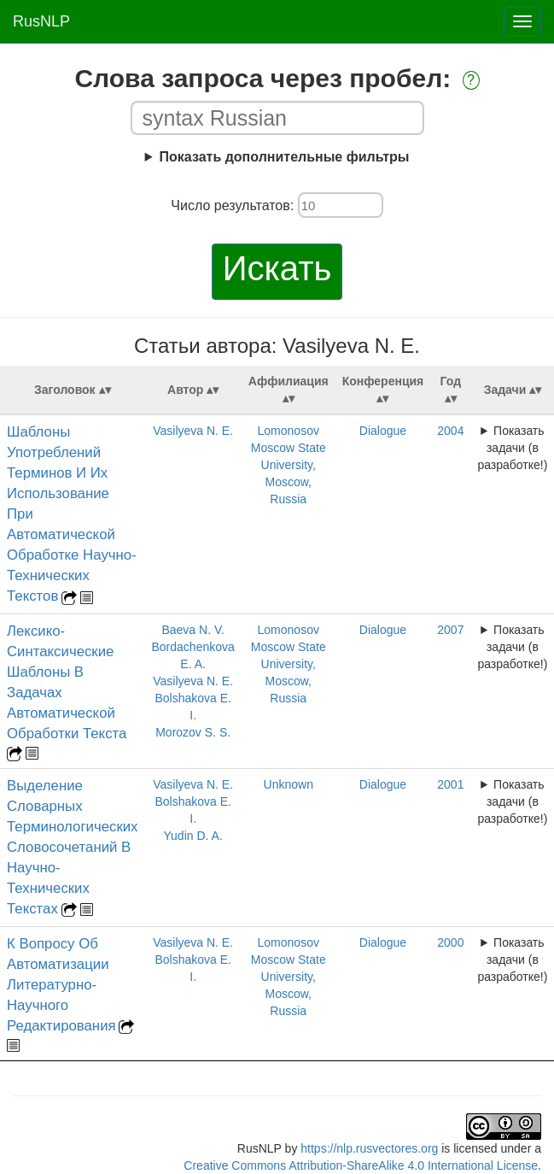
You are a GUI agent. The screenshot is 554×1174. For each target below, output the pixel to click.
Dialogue (382, 430)
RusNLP (41, 21)
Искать (277, 268)
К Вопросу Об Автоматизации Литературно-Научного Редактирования (61, 985)
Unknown (288, 784)
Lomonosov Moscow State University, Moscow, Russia (288, 465)
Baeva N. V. (192, 630)
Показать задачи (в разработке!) (512, 448)
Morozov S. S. (192, 732)
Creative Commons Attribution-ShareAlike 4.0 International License (361, 1165)
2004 (450, 430)
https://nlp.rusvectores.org (369, 1148)
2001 (450, 784)
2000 (450, 942)
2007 (450, 630)
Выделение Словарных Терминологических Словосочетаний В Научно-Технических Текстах (72, 847)
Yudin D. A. (193, 835)
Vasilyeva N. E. (193, 430)
